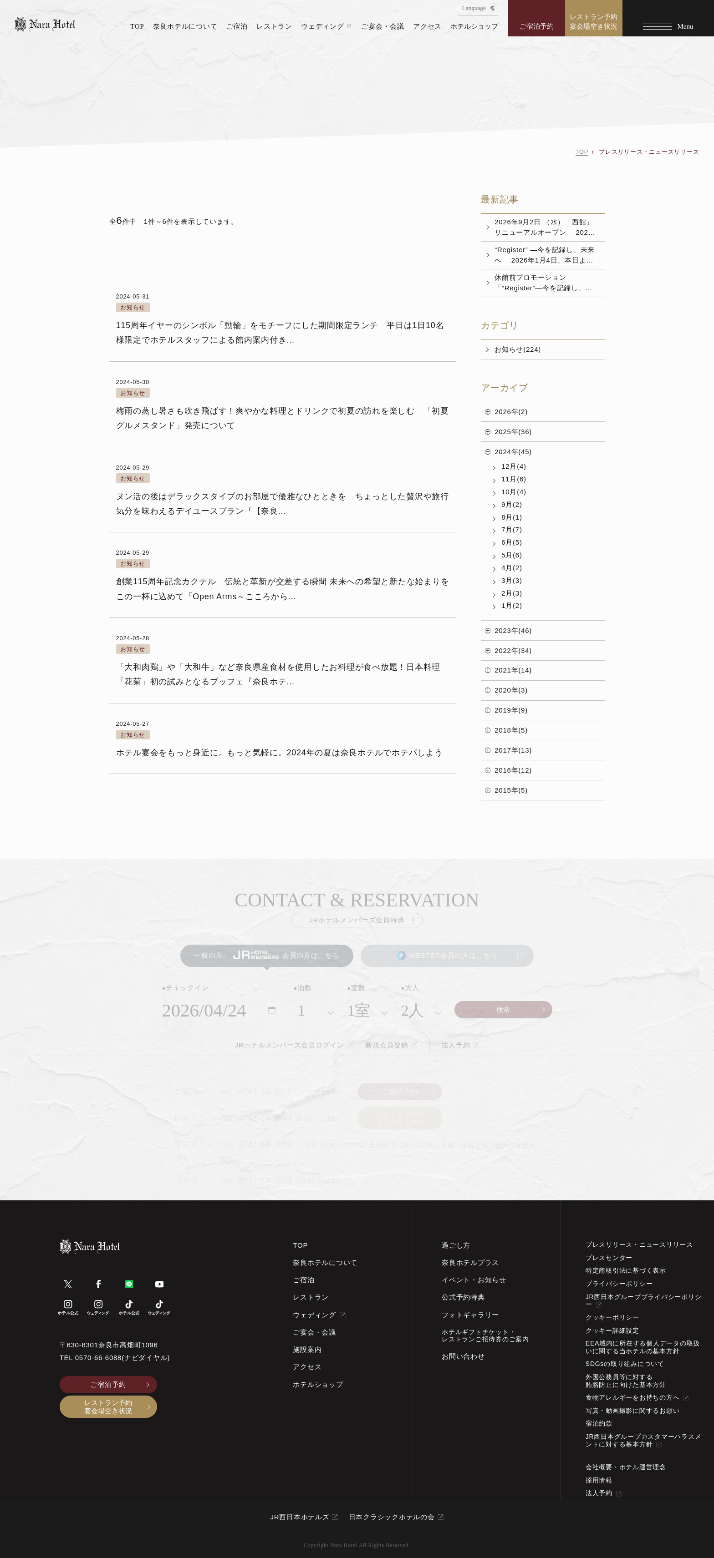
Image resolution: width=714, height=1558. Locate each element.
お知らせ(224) (518, 349)
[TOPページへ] (45, 24)
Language (478, 8)
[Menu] (668, 18)
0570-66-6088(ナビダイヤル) (122, 1357)
